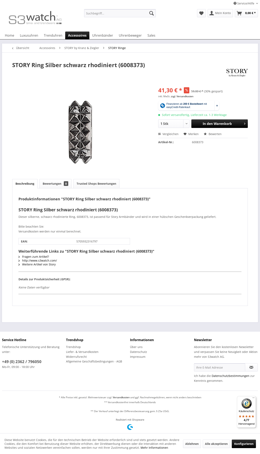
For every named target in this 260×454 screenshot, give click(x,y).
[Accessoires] (77, 35)
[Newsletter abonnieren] (251, 367)
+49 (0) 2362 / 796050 (21, 361)
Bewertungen (55, 183)
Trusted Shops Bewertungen (96, 184)
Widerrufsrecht (76, 357)
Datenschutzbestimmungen (230, 376)
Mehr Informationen (154, 448)
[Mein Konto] (220, 13)
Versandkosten (121, 397)
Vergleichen (168, 134)
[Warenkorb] (246, 13)
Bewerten (213, 134)
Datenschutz (138, 352)
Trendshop (73, 347)
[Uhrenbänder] (102, 35)
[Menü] (253, 398)
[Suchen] (151, 13)
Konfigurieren (244, 444)
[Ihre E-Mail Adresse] (219, 367)
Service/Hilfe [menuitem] (244, 3)
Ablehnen (192, 444)
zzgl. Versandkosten (182, 96)
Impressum (137, 357)
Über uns (136, 347)
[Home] (9, 35)
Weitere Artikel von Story (37, 264)
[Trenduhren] (53, 35)
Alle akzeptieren (216, 444)
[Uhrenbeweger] (130, 35)
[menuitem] (120, 15)
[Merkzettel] (201, 13)
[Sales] (151, 35)
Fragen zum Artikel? (33, 257)
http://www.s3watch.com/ (37, 260)
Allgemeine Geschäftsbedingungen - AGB (94, 361)
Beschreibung (24, 184)
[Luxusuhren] (29, 35)
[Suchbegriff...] (120, 13)
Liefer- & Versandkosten (82, 352)
